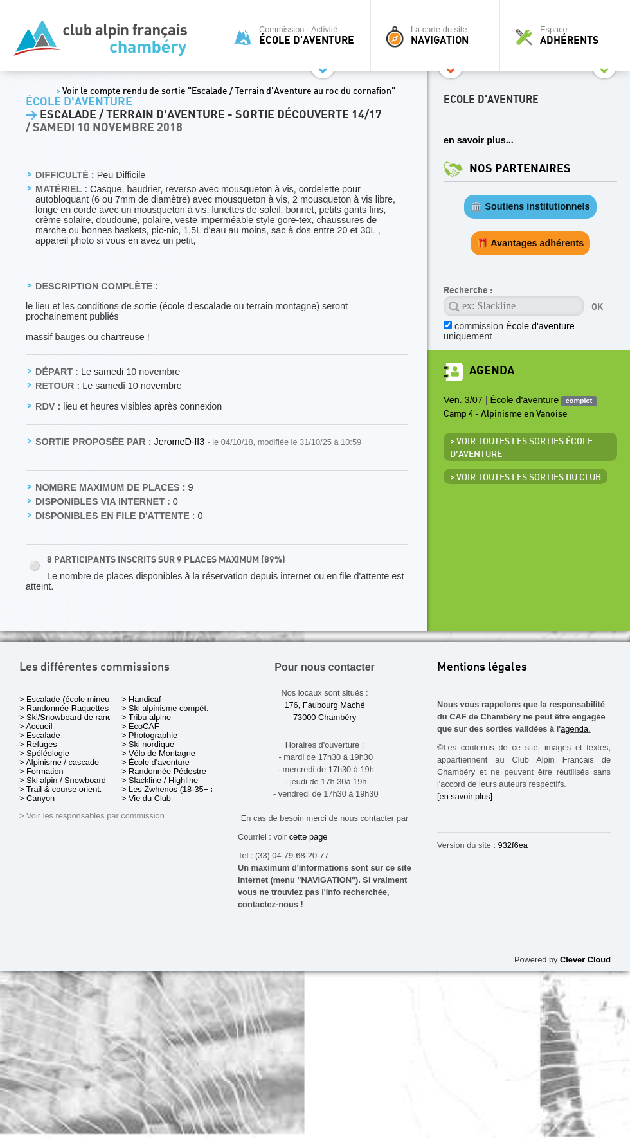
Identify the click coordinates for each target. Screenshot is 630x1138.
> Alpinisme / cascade (59, 762)
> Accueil (36, 726)
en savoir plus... (479, 140)
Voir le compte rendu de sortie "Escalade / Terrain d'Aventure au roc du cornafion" (225, 91)
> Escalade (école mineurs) (69, 699)
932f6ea (513, 845)
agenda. (575, 729)
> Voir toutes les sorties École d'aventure (521, 448)
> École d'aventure (156, 762)
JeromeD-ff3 (180, 442)
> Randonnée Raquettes (64, 708)
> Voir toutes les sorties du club (525, 477)
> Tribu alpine (146, 717)
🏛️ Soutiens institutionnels (530, 206)
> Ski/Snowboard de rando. (69, 717)
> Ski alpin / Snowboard (62, 780)
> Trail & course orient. (60, 789)
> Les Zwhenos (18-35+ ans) (174, 789)
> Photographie (149, 735)
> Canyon (37, 798)
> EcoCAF (140, 726)
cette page (308, 837)
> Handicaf (141, 699)
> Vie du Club (146, 798)
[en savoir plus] (464, 796)
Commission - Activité (298, 35)
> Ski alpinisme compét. (165, 708)
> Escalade (39, 735)
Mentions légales (482, 667)
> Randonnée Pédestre (164, 771)
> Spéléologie (44, 753)
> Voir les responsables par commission (92, 815)
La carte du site (438, 35)
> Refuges (38, 744)
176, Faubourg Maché (324, 705)
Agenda (491, 371)
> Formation (41, 771)
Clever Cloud (585, 959)
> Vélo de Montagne (158, 753)
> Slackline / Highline (160, 780)
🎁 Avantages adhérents (530, 243)
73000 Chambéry (324, 717)
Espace (568, 35)
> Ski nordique (148, 744)
